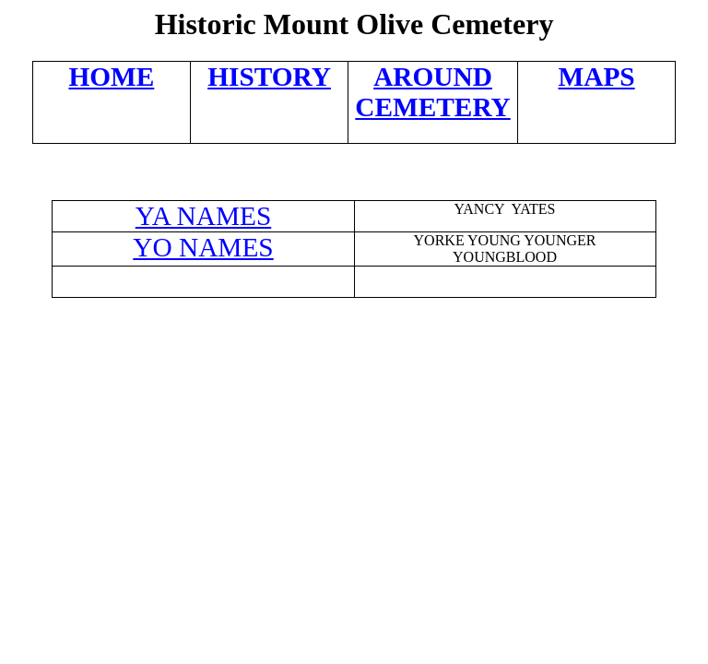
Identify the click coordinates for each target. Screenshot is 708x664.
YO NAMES (203, 247)
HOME (111, 76)
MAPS (597, 76)
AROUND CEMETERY (432, 92)
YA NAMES (204, 216)
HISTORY (269, 76)
